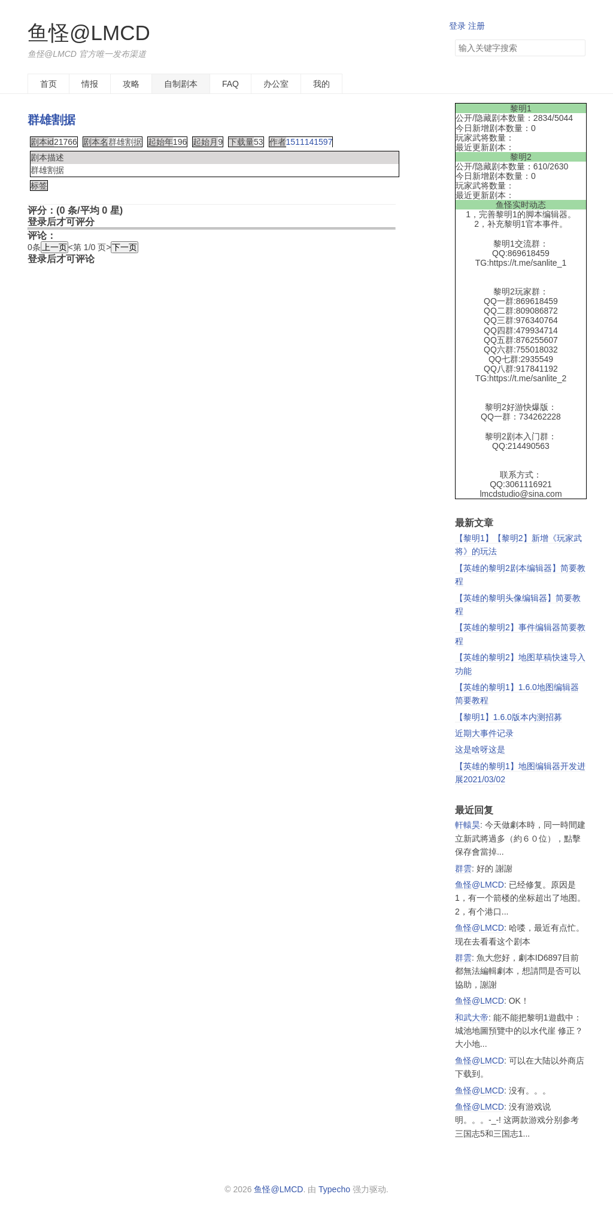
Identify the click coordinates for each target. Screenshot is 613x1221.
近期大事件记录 (484, 733)
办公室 (276, 84)
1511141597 (309, 142)
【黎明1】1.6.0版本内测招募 (508, 717)
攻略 (131, 84)
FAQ (230, 84)
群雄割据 (51, 119)
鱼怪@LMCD (89, 32)
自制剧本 (181, 84)
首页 (48, 84)
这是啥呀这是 (480, 749)
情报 (89, 84)
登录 (457, 26)
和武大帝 (471, 1017)
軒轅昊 (467, 825)
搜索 (576, 48)
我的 (321, 84)
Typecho (334, 1189)
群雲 (463, 868)
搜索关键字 (454, 39)
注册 (476, 26)
